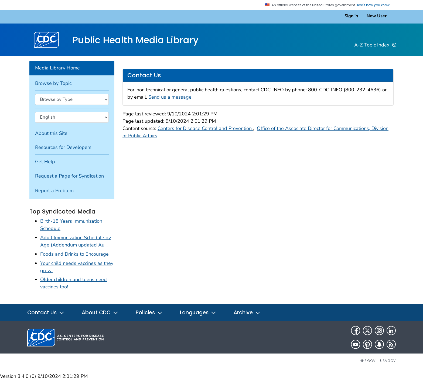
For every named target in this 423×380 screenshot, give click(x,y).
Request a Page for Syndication (69, 176)
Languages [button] (198, 312)
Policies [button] (149, 312)
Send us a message (170, 97)
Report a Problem (54, 190)
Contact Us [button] (45, 312)
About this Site (51, 133)
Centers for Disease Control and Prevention (205, 128)
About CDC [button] (100, 312)
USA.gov (388, 360)
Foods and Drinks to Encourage (74, 254)
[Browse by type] (72, 99)
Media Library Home (57, 68)
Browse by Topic (53, 83)
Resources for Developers (63, 147)
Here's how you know (375, 5)
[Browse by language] (72, 117)
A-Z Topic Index (375, 45)
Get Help (45, 161)
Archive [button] (247, 312)
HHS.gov (368, 360)
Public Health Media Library (135, 40)
